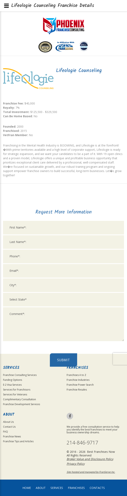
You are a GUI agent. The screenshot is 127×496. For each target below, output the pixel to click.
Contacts (97, 488)
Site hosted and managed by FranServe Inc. (91, 472)
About (41, 488)
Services (56, 488)
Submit (63, 457)
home (26, 488)
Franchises (76, 488)
